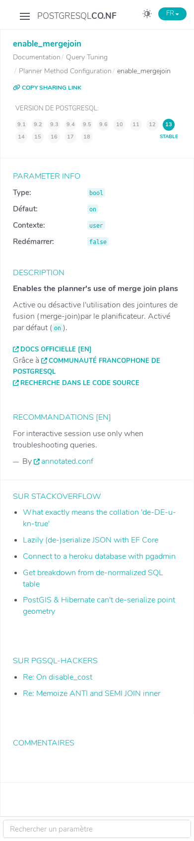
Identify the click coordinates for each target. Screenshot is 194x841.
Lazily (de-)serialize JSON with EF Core (90, 540)
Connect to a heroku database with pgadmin (99, 556)
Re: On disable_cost (57, 677)
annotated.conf (67, 461)
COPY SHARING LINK (47, 88)
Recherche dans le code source (79, 383)
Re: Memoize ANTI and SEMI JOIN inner (91, 693)
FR (172, 13)
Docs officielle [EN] (56, 349)
